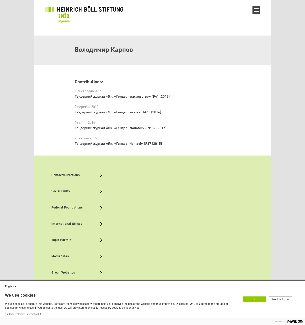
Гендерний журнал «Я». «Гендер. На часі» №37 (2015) (118, 144)
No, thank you (280, 299)
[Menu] (256, 10)
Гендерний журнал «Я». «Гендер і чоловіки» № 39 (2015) (121, 128)
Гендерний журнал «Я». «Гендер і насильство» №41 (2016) (122, 96)
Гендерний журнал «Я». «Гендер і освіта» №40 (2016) (118, 112)
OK (254, 299)
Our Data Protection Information (21, 314)
